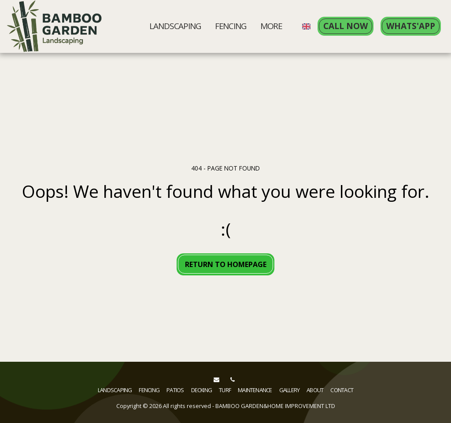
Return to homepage (225, 264)
